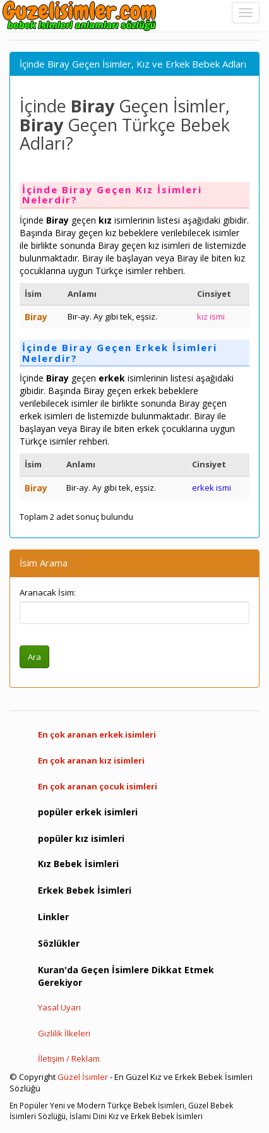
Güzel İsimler (82, 1076)
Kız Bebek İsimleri (78, 864)
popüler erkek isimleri (88, 812)
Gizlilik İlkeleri (64, 1033)
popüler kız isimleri (81, 838)
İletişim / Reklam (69, 1058)
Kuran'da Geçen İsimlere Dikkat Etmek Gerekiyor (126, 976)
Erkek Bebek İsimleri (84, 890)
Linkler (53, 917)
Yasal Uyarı (59, 1007)
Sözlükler (59, 943)
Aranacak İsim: (48, 592)
